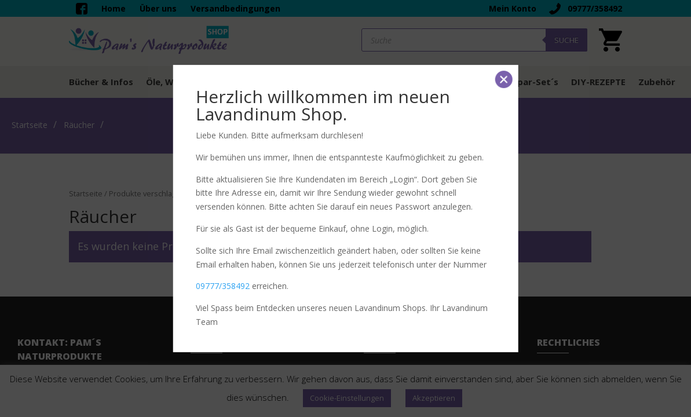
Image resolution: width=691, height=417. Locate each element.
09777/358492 (223, 285)
